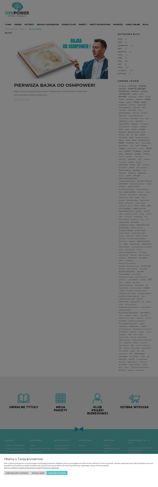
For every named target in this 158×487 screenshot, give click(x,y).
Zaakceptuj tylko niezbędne (17, 473)
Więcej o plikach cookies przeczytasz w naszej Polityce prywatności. (31, 468)
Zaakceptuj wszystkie (57, 473)
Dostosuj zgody (38, 473)
